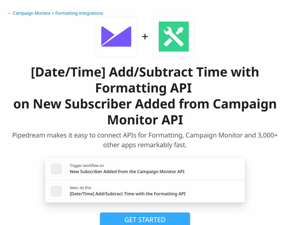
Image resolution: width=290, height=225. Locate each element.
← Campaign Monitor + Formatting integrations (55, 13)
